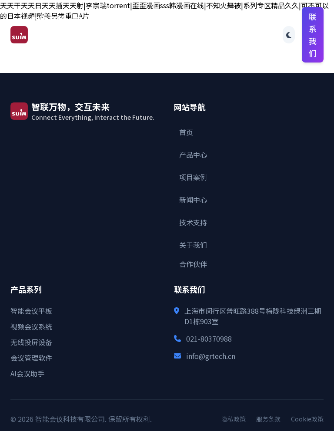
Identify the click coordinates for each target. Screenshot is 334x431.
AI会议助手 (27, 373)
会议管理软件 (31, 357)
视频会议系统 (31, 326)
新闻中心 (193, 199)
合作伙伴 (272, 34)
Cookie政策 (307, 419)
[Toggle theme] (289, 34)
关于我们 (193, 245)
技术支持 (193, 222)
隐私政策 (233, 419)
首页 (105, 23)
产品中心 (193, 154)
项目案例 (193, 177)
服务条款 (268, 419)
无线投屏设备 (31, 342)
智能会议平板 (31, 311)
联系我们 (313, 35)
